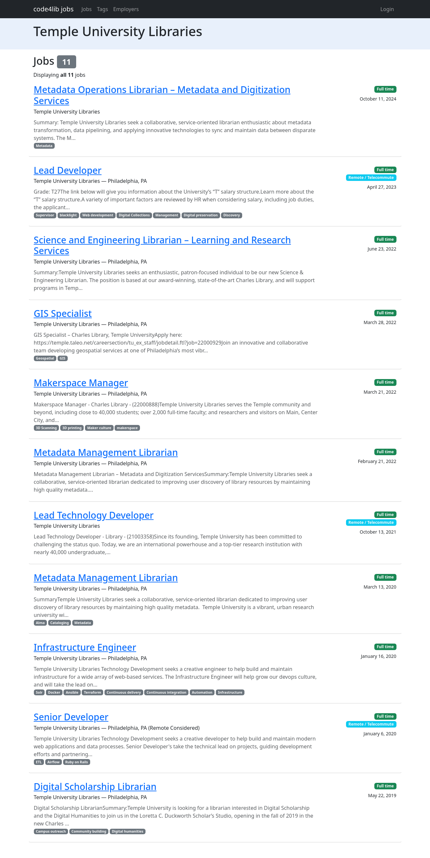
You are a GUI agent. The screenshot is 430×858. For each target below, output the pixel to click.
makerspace (127, 428)
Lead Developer (68, 170)
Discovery (231, 215)
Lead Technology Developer (94, 515)
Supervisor (45, 215)
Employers (126, 9)
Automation (202, 692)
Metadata (44, 145)
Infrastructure (230, 692)
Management (166, 215)
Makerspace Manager (81, 382)
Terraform (92, 692)
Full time (385, 89)
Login (387, 9)
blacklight (68, 215)
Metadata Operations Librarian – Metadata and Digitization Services (162, 95)
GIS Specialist (63, 313)
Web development (97, 215)
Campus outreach (51, 831)
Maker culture (99, 428)
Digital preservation (201, 215)
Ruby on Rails (76, 762)
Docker (54, 692)
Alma (40, 622)
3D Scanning (46, 428)
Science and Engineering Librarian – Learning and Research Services (162, 245)
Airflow (53, 762)
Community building (89, 831)
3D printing (72, 428)
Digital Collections (134, 215)
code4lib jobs (54, 9)
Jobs (86, 9)
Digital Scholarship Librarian (95, 786)
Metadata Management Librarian (106, 452)
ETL (39, 762)
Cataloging (59, 622)
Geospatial (45, 358)
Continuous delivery (124, 692)
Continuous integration (166, 692)
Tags (102, 9)
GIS (62, 358)
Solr (39, 692)
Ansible (72, 692)
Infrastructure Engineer (85, 647)
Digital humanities (128, 831)
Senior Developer (71, 717)
